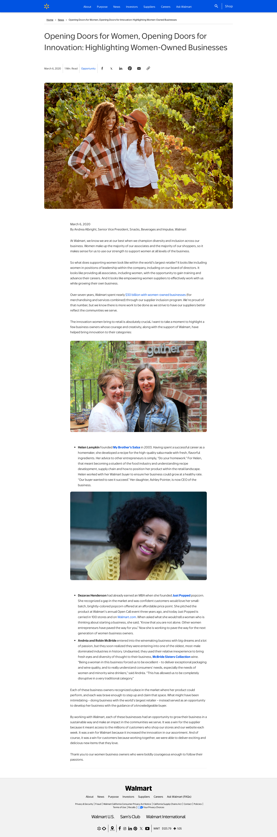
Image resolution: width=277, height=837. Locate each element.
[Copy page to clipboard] (148, 68)
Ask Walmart (184, 6)
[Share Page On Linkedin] (120, 68)
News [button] (116, 6)
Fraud (98, 803)
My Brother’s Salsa (126, 447)
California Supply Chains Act (167, 803)
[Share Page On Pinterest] (129, 68)
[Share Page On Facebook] (102, 68)
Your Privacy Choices (153, 807)
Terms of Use (119, 807)
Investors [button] (132, 6)
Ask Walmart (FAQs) (179, 796)
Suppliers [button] (149, 6)
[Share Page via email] (139, 68)
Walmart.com (127, 617)
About (89, 796)
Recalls (132, 807)
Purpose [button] (102, 6)
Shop (229, 6)
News (61, 19)
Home (50, 19)
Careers (165, 6)
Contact (188, 803)
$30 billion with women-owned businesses (155, 294)
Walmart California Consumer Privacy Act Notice (127, 803)
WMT (157, 828)
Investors (128, 796)
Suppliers (144, 796)
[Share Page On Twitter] (111, 68)
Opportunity (88, 68)
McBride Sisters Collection (171, 656)
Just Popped (181, 595)
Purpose (113, 796)
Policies (198, 803)
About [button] (87, 6)
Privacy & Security (84, 803)
